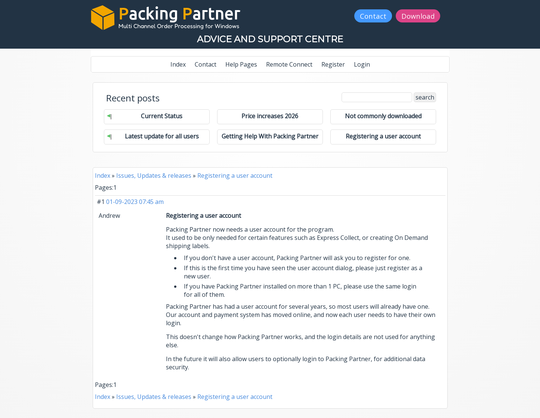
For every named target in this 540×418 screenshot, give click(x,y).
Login (362, 64)
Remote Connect (289, 64)
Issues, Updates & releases (153, 175)
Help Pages (241, 64)
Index (178, 64)
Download (418, 16)
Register (333, 64)
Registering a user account (234, 175)
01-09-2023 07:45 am (135, 202)
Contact (373, 16)
